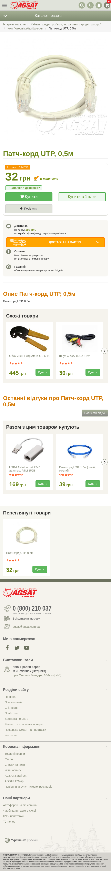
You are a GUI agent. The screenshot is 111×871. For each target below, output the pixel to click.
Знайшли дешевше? (24, 187)
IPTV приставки (13, 816)
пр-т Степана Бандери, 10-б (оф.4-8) (37, 675)
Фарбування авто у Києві (19, 810)
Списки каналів (15, 764)
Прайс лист (12, 713)
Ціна (12, 215)
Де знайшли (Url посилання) (50, 215)
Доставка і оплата (16, 718)
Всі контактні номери (26, 618)
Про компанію (14, 702)
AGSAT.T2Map (14, 781)
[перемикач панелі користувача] (98, 5)
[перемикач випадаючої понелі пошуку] (82, 5)
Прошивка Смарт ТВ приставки (25, 729)
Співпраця (11, 707)
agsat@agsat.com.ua (26, 626)
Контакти (11, 735)
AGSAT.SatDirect (15, 775)
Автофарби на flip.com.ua (20, 805)
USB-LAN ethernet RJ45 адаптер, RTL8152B (24, 469)
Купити (29, 196)
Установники (13, 770)
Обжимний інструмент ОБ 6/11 (29, 356)
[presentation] (104, 351)
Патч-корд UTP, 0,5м (19, 553)
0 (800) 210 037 (32, 608)
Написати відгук (94, 413)
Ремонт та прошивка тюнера (24, 724)
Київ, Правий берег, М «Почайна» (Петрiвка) (29, 669)
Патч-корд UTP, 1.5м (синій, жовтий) (77, 469)
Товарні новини (15, 753)
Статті (9, 759)
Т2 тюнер (9, 821)
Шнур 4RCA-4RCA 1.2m (74, 356)
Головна (10, 696)
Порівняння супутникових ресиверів (28, 786)
